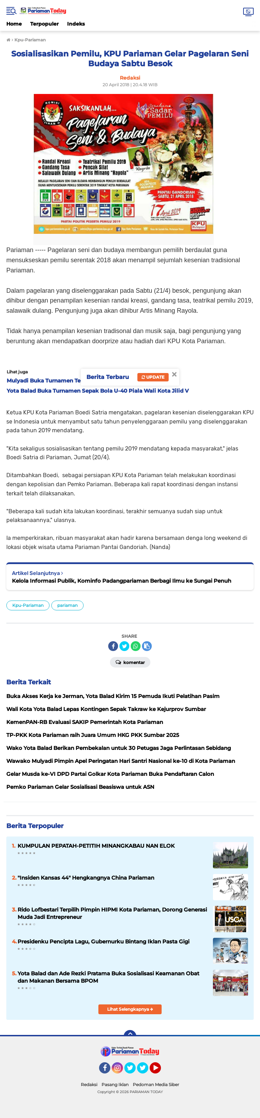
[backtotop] (130, 1036)
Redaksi (89, 1084)
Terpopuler (44, 24)
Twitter (133, 1071)
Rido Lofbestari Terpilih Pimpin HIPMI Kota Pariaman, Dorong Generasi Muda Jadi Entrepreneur (112, 913)
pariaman (67, 605)
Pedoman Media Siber (156, 1084)
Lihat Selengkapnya (130, 1009)
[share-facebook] (113, 646)
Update (153, 377)
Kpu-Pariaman (28, 605)
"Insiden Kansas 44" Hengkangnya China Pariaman (86, 877)
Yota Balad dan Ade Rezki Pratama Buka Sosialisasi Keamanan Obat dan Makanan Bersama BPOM (108, 977)
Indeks (76, 24)
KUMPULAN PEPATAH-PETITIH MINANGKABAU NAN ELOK (96, 845)
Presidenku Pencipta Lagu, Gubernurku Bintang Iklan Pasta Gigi (103, 941)
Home (14, 24)
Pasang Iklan (115, 1084)
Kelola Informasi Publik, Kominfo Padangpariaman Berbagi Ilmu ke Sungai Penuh (121, 580)
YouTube (160, 1071)
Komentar (130, 662)
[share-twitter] (124, 646)
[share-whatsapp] (136, 646)
